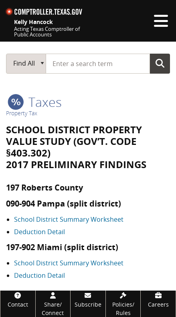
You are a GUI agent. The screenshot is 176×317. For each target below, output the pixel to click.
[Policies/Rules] (123, 304)
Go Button (160, 63)
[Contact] (17, 300)
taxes (35, 101)
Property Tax (21, 113)
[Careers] (158, 300)
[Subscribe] (88, 300)
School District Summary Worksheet (68, 219)
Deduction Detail (39, 231)
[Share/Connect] (53, 304)
